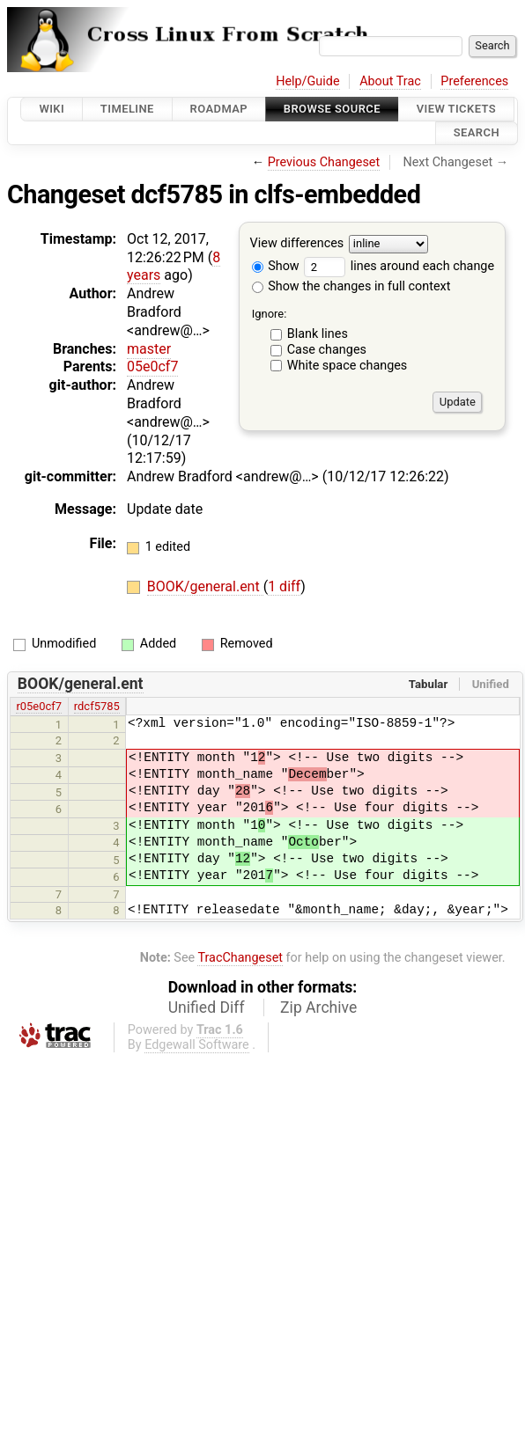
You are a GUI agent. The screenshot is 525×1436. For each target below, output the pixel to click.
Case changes (326, 349)
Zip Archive (318, 1007)
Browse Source (332, 108)
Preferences (474, 81)
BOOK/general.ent (205, 586)
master (149, 349)
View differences (297, 243)
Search (476, 133)
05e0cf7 (152, 366)
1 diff (284, 586)
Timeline (127, 108)
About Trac (390, 81)
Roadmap (219, 108)
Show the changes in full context (351, 286)
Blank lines (317, 333)
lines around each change (399, 266)
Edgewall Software (196, 1044)
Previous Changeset (324, 162)
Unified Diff (206, 1007)
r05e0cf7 (39, 706)
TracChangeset (240, 957)
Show (275, 266)
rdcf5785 (97, 706)
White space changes (347, 365)
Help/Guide (307, 81)
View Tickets (456, 108)
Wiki (51, 108)
